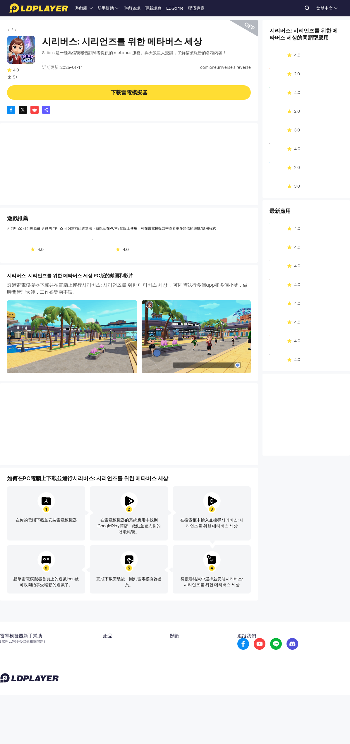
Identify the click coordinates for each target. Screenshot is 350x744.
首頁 (11, 29)
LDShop (104, 673)
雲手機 (103, 647)
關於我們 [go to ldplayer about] (179, 647)
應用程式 (27, 29)
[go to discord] (318, 651)
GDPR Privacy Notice (306, 730)
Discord (7, 665)
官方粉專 (8, 656)
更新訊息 (153, 8)
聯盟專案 (196, 8)
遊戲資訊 (132, 8)
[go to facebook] (269, 651)
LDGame (174, 8)
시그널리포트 (54, 61)
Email (5, 647)
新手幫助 (105, 8)
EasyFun (105, 665)
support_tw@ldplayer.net (133, 729)
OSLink (104, 656)
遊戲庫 (81, 8)
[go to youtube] (285, 651)
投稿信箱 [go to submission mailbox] (179, 665)
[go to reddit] (302, 651)
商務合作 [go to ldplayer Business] (179, 656)
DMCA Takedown (188, 673)
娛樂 (43, 29)
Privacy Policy (274, 730)
